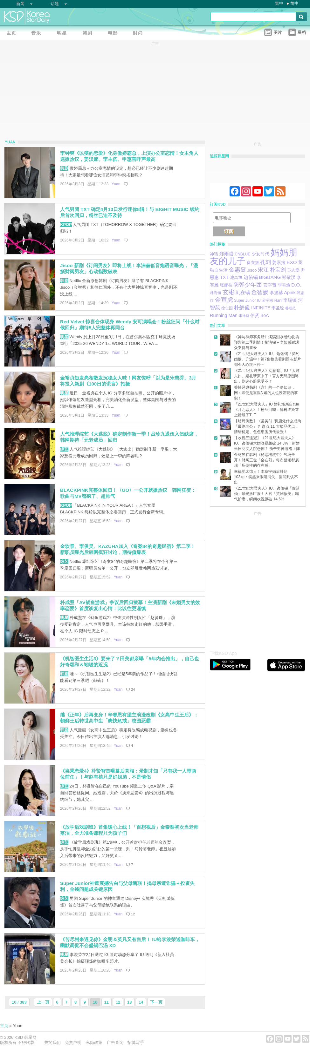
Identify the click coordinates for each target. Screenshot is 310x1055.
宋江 (263, 270)
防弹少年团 (247, 284)
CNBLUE (242, 254)
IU (258, 300)
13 (129, 1002)
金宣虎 (224, 299)
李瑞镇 (290, 300)
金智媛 (259, 292)
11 (106, 1002)
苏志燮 (293, 270)
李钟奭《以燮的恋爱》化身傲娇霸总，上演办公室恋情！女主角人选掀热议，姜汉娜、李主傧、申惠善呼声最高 (129, 156)
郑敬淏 (288, 277)
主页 (4, 1025)
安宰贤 (270, 285)
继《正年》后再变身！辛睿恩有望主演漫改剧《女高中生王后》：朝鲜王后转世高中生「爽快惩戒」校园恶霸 (129, 717)
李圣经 (278, 308)
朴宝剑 (278, 270)
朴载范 (290, 308)
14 (141, 1002)
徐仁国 (227, 308)
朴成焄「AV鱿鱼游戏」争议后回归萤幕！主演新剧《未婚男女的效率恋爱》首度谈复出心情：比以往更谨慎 (130, 605)
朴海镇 (215, 293)
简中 (294, 3)
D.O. (296, 284)
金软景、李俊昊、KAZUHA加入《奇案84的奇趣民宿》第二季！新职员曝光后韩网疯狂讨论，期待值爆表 (127, 549)
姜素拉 (279, 262)
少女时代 (260, 254)
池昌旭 (236, 277)
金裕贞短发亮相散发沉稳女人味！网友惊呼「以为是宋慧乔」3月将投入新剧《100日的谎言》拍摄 (128, 380)
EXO (292, 262)
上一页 (43, 1002)
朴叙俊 (242, 307)
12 (133, 914)
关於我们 (52, 1042)
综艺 (64, 449)
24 (133, 689)
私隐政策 (94, 1042)
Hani (278, 300)
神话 (214, 254)
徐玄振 (253, 262)
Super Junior (245, 300)
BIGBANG (270, 277)
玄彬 (229, 292)
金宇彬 (267, 300)
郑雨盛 (226, 253)
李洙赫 (244, 316)
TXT (224, 277)
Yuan (116, 184)
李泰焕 (284, 285)
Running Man (224, 315)
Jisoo (252, 270)
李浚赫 (276, 292)
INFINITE (261, 307)
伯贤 (254, 315)
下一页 (156, 1002)
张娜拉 (226, 285)
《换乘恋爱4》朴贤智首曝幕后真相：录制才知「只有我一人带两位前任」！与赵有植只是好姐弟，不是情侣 (128, 774)
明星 (64, 336)
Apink (290, 292)
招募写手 (135, 1042)
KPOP (66, 224)
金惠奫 (237, 270)
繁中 (279, 3)
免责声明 (73, 1042)
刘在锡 (243, 292)
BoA (264, 315)
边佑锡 (251, 277)
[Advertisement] (62, 579)
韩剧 (64, 168)
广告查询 (115, 1042)
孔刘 (265, 262)
